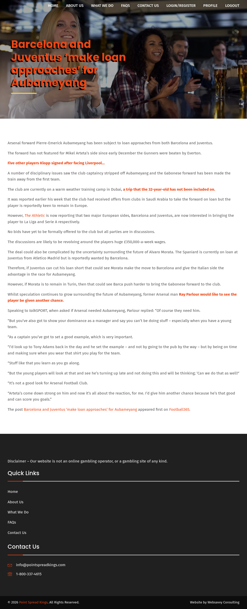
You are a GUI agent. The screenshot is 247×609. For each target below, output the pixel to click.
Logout (232, 5)
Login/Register (181, 5)
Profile (210, 5)
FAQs (125, 5)
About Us (75, 5)
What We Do (102, 5)
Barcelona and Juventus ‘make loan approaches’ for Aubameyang (80, 409)
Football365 (179, 409)
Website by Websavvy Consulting (214, 602)
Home (53, 5)
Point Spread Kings (33, 602)
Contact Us (148, 5)
